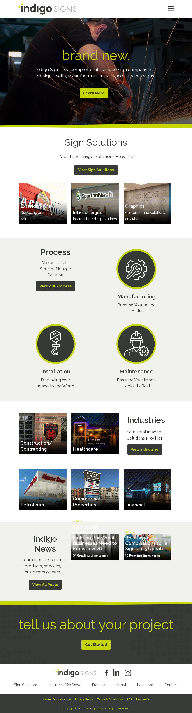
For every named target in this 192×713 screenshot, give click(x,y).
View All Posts (45, 584)
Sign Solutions (26, 684)
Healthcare (85, 448)
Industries (146, 419)
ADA (129, 698)
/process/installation (55, 357)
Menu (171, 8)
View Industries (145, 448)
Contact (171, 684)
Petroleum (32, 504)
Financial (135, 504)
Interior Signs (87, 211)
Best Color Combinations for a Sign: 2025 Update (146, 542)
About (121, 684)
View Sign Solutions (96, 169)
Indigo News (45, 542)
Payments (142, 698)
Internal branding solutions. (95, 218)
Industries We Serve (65, 684)
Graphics (135, 205)
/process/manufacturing (136, 282)
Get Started (96, 644)
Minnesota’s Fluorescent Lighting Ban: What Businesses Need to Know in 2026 (95, 537)
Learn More (93, 93)
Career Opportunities (57, 698)
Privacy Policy (84, 698)
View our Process (55, 285)
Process (98, 684)
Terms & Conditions (110, 698)
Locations (145, 684)
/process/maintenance (136, 357)
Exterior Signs (35, 205)
